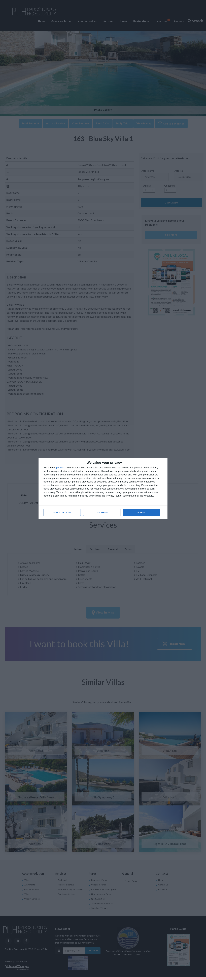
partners (60, 467)
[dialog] (103, 488)
